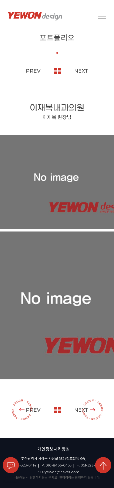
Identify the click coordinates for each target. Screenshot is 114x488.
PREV (33, 71)
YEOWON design (35, 16)
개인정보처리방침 (53, 449)
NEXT (81, 71)
